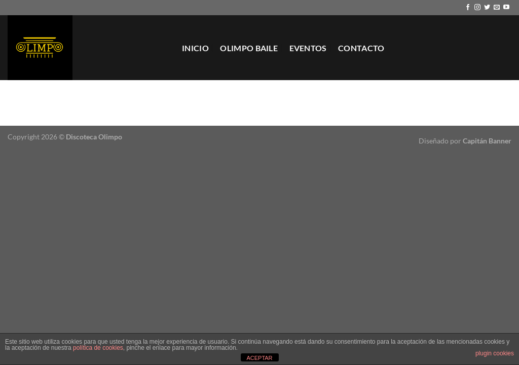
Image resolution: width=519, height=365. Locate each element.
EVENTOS (308, 48)
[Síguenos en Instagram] (477, 7)
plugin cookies (494, 353)
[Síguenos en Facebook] (468, 7)
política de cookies (98, 347)
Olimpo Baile (249, 48)
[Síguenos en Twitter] (487, 7)
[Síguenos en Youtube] (506, 7)
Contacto (361, 48)
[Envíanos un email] (497, 7)
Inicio (195, 48)
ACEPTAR (259, 358)
